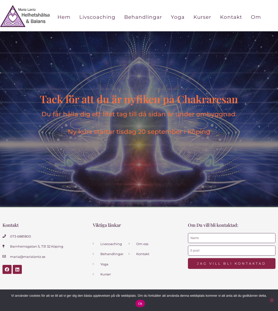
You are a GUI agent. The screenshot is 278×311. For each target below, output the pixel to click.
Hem (64, 17)
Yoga (178, 17)
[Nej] (271, 300)
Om (256, 17)
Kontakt (231, 17)
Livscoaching (97, 17)
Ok (140, 303)
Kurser (202, 17)
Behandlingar (143, 17)
